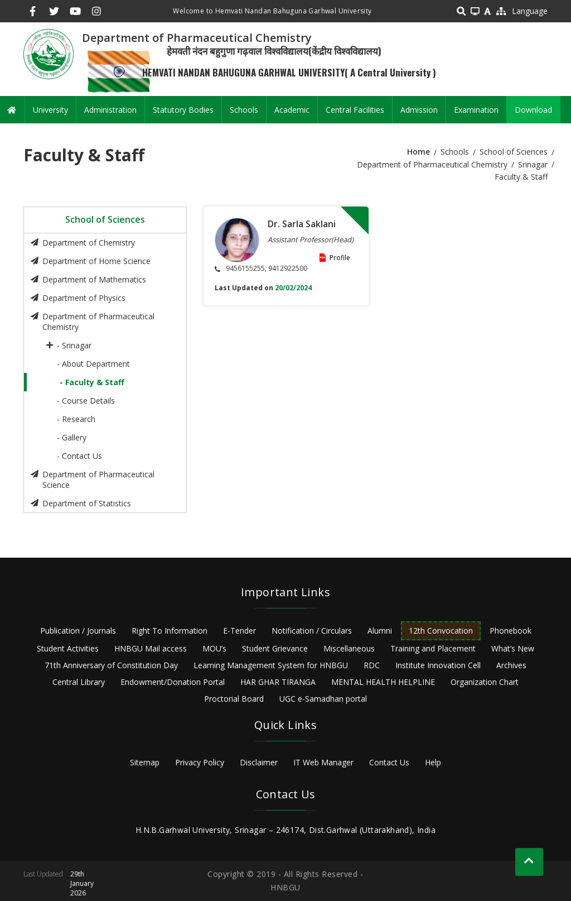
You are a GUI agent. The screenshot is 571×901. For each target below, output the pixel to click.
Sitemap (144, 762)
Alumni (379, 630)
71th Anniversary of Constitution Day (111, 665)
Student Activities (68, 648)
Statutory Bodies (183, 109)
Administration (110, 109)
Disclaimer (259, 762)
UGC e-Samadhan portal (323, 698)
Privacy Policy (199, 762)
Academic (291, 109)
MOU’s (214, 648)
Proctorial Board (234, 698)
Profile (340, 257)
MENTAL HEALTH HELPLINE (383, 682)
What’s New (512, 648)
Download (533, 109)
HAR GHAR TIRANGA (278, 682)
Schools (244, 109)
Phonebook (510, 630)
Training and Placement (433, 648)
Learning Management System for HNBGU (270, 665)
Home (418, 151)
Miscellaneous (349, 648)
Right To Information (169, 630)
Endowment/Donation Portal (172, 682)
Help (433, 762)
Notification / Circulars (312, 630)
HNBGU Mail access (150, 648)
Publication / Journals (78, 630)
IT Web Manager (323, 762)
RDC (372, 665)
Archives (511, 665)
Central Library (78, 682)
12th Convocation (441, 630)
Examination (476, 109)
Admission (419, 109)
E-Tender (239, 630)
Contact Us (389, 762)
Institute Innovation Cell (438, 665)
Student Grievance (275, 648)
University (50, 109)
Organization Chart (485, 682)
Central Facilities (355, 109)
